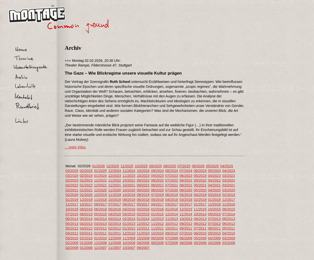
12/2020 (100, 190)
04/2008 (214, 243)
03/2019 (214, 195)
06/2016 (100, 209)
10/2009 (143, 238)
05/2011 (228, 228)
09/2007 (143, 248)
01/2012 (128, 228)
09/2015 (228, 209)
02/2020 (71, 195)
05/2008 (200, 243)
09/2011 (186, 228)
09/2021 (143, 185)
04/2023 (214, 176)
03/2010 (71, 238)
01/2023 (86, 180)
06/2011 (214, 228)
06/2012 (228, 224)
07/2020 (171, 190)
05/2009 (200, 238)
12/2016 (214, 204)
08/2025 (169, 166)
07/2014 (228, 214)
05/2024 (214, 171)
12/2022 (100, 180)
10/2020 (128, 190)
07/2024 (186, 171)
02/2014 (128, 219)
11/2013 (171, 219)
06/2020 (186, 190)
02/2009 (71, 243)
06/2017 (128, 204)
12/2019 (100, 195)
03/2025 (71, 171)
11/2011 (157, 228)
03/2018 (186, 200)
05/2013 (71, 224)
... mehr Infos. (75, 147)
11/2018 (100, 200)
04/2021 (214, 185)
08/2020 (157, 190)
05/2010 (214, 233)
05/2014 (86, 219)
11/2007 (114, 248)
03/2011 (86, 233)
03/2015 (128, 214)
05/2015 (100, 214)
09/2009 (157, 238)
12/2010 (128, 233)
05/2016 (114, 209)
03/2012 (100, 228)
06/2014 (71, 219)
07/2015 (71, 214)
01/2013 (128, 224)
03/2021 (228, 185)
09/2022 (143, 180)
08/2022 (157, 180)
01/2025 (100, 171)
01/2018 (214, 200)
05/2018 (157, 200)
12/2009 (114, 238)
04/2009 (214, 238)
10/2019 (128, 195)
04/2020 (214, 190)
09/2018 (128, 200)
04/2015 (114, 214)
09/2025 (155, 166)
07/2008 (171, 243)
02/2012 (114, 228)
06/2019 (171, 195)
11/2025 (126, 166)
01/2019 (71, 200)
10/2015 (214, 209)
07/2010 (186, 233)
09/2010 (171, 233)
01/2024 (100, 176)
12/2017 (228, 200)
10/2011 (171, 228)
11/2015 (200, 209)
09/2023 (157, 176)
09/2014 (214, 214)
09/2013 (200, 219)
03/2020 (228, 190)
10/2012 (171, 224)
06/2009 (186, 238)
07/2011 (200, 228)
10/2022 (128, 180)
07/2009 (171, 238)
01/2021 (86, 190)
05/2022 (200, 180)
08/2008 (157, 243)
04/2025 (226, 166)
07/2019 (157, 195)
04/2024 (228, 171)
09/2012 (186, 224)
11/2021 (114, 185)
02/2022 (71, 185)
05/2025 (212, 166)
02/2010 (86, 238)
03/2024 (71, 176)
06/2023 (186, 176)
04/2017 (157, 204)
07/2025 (184, 166)
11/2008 (114, 243)
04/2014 (100, 219)
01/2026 (98, 166)
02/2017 (186, 204)
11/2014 (186, 214)
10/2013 (186, 219)
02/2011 (100, 233)
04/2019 (200, 195)
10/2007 (128, 248)
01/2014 (143, 219)
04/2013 (86, 224)
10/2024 (143, 171)
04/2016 (128, 209)
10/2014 (200, 214)
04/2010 (228, 233)
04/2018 (171, 200)
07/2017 (114, 204)
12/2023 (114, 176)
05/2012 (71, 228)
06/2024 (200, 171)
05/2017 (143, 204)
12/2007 (100, 248)
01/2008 (86, 248)
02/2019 (228, 195)
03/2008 (228, 243)
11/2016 (228, 204)
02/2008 (71, 248)
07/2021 (171, 185)
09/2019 (143, 195)
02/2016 (157, 209)
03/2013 (100, 224)
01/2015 (157, 214)
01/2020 (86, 195)
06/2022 (186, 180)
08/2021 (157, 185)
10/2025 (141, 166)
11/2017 (71, 204)
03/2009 (228, 238)
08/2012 (200, 224)
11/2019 (114, 195)
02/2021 (71, 190)
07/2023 (171, 176)
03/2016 (143, 209)
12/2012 (143, 224)
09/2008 (143, 243)
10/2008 (128, 243)
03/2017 (171, 204)
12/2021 (100, 185)
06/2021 (186, 185)
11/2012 (157, 224)
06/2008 (186, 243)
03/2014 (114, 219)
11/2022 (114, 180)
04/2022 (214, 180)
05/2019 (186, 195)
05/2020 (200, 190)
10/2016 (71, 209)
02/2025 (86, 171)
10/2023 (143, 176)
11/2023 (128, 176)
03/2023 (228, 176)
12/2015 (186, 209)
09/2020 (143, 190)
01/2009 (86, 243)
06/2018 (143, 200)
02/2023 (71, 180)
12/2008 (100, 243)
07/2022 (171, 180)
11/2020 (114, 190)
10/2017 (86, 204)
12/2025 (112, 166)
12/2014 (171, 214)
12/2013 (157, 219)
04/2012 (86, 228)
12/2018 (86, 200)
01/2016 (171, 209)
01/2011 (114, 233)
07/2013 (214, 219)
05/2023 (200, 176)
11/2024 (128, 171)
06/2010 (200, 233)
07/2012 (214, 224)
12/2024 (114, 171)
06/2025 (198, 166)
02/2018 (200, 200)
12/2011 (143, 228)
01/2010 (100, 238)
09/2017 (100, 204)
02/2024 (86, 176)
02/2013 (114, 224)
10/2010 (157, 233)
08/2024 (171, 171)
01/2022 (86, 185)
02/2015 (143, 214)
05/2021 (200, 185)
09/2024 (157, 171)
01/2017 (200, 204)
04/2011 (71, 233)
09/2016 (86, 209)
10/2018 (114, 200)
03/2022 (228, 180)
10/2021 (128, 185)
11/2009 (128, 238)
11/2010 (143, 233)
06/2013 (228, 219)
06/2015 (86, 214)
